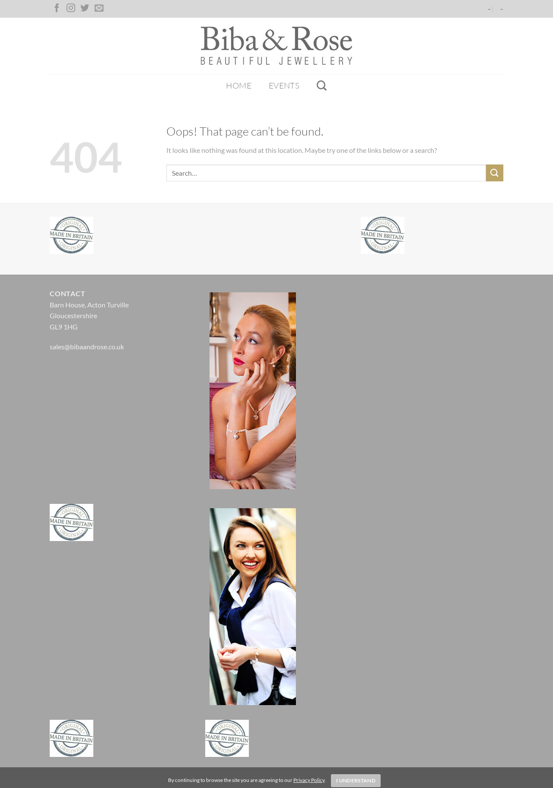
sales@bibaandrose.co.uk (87, 346)
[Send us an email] (99, 8)
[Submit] (494, 173)
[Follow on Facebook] (56, 8)
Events (284, 85)
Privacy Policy (308, 780)
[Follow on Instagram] (71, 8)
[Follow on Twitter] (84, 8)
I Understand (355, 780)
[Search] (322, 85)
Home (238, 85)
